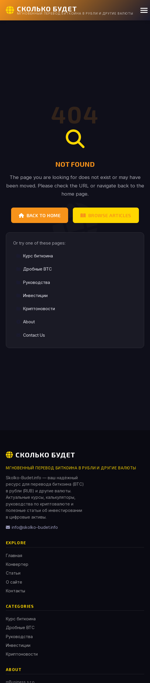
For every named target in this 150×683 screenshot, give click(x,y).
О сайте (14, 582)
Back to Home (40, 215)
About (25, 321)
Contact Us (30, 335)
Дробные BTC (34, 268)
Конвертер (17, 564)
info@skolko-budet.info (32, 527)
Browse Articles (105, 215)
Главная (14, 555)
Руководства (33, 282)
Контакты (15, 590)
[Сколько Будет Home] (69, 10)
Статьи (13, 572)
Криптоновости (35, 308)
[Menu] (144, 10)
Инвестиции (32, 295)
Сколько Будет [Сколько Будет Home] (40, 454)
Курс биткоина (34, 255)
